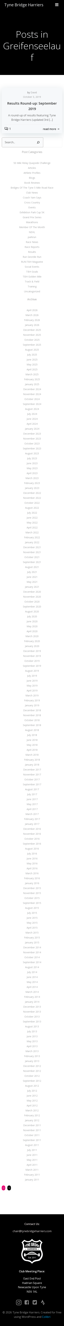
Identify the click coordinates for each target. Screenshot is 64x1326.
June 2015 (32, 917)
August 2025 (32, 349)
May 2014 (32, 982)
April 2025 (32, 369)
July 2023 (32, 458)
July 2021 (32, 572)
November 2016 (32, 833)
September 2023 (32, 448)
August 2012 (32, 1085)
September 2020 (32, 606)
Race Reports (32, 247)
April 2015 (32, 927)
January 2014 (32, 1001)
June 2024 (32, 418)
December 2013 (32, 1006)
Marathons (32, 222)
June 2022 (32, 517)
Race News (32, 242)
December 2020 (32, 591)
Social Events (32, 266)
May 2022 (32, 522)
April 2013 (32, 1046)
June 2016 (32, 858)
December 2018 (32, 710)
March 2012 (32, 1110)
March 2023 (32, 478)
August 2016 (32, 848)
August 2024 (32, 409)
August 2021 (32, 567)
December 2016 (32, 828)
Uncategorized (32, 291)
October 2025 (32, 339)
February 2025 (32, 379)
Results (32, 251)
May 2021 (32, 581)
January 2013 (32, 1061)
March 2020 (32, 636)
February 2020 (32, 641)
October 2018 (32, 720)
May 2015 (32, 922)
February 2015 (32, 937)
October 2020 (32, 601)
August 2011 (32, 1145)
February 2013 (32, 1056)
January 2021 (32, 586)
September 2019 (32, 665)
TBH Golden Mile (32, 276)
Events (32, 207)
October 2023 (32, 443)
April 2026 (32, 310)
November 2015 (32, 893)
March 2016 (32, 873)
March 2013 (32, 1051)
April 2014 (32, 987)
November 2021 (32, 552)
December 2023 (32, 433)
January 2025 (32, 384)
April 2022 (32, 527)
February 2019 (32, 700)
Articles (32, 167)
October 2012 (32, 1075)
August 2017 (32, 789)
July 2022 (32, 512)
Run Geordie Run (32, 256)
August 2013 (32, 1026)
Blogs (32, 177)
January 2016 (32, 883)
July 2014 (32, 972)
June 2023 (32, 463)
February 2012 (32, 1115)
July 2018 (32, 735)
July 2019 (32, 675)
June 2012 (32, 1095)
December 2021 (32, 547)
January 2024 (32, 428)
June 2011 (32, 1155)
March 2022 (32, 532)
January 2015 (32, 942)
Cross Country (32, 202)
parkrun (32, 237)
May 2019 (32, 685)
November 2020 (32, 596)
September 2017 (32, 784)
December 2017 (32, 769)
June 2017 (32, 799)
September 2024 (32, 404)
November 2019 (32, 656)
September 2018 (32, 725)
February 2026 (32, 320)
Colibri (46, 1317)
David (34, 92)
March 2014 (32, 991)
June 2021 (32, 577)
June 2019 (32, 680)
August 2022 (32, 507)
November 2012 (32, 1071)
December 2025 (32, 330)
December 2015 (32, 888)
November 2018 (32, 715)
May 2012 (32, 1100)
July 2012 (32, 1090)
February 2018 (32, 759)
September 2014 (32, 962)
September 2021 (32, 562)
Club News (32, 192)
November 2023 (32, 438)
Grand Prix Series (32, 217)
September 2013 (32, 1021)
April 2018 (32, 749)
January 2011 (32, 1179)
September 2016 (32, 843)
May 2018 (32, 744)
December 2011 (32, 1125)
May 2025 (32, 364)
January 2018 (32, 764)
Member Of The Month (32, 227)
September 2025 (32, 344)
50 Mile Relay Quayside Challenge (32, 163)
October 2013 (32, 1016)
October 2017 (32, 779)
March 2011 (32, 1169)
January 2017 (32, 824)
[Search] (38, 142)
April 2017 (32, 809)
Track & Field (32, 281)
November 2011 (32, 1130)
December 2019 (32, 651)
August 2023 (32, 453)
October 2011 (32, 1135)
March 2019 (32, 695)
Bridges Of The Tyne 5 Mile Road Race (32, 187)
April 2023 (32, 473)
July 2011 (32, 1150)
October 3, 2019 (32, 96)
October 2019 (32, 660)
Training (32, 286)
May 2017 (32, 804)
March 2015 (32, 932)
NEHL (32, 232)
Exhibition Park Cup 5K (32, 212)
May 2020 (32, 626)
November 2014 (32, 952)
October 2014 (32, 957)
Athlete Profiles (32, 172)
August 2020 (32, 611)
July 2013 (32, 1031)
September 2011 (32, 1140)
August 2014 (32, 967)
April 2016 (32, 868)
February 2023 (32, 483)
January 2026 (32, 325)
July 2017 (32, 794)
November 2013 (32, 1011)
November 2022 (32, 497)
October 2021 (32, 557)
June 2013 (32, 1036)
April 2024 (32, 423)
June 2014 (32, 977)
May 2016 (32, 863)
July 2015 (32, 912)
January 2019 (32, 705)
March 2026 (32, 315)
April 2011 (32, 1164)
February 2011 (32, 1174)
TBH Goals (32, 271)
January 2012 (32, 1120)
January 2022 (32, 542)
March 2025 (32, 374)
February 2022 (32, 537)
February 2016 (32, 878)
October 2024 (32, 399)
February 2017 (32, 819)
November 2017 (32, 774)
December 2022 (32, 493)
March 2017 (32, 814)
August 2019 (32, 670)
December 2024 (32, 389)
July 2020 (32, 616)
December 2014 (32, 947)
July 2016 (32, 853)
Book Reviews (32, 182)
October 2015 (32, 898)
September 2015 (32, 903)
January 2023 (32, 488)
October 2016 (32, 838)
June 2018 (32, 740)
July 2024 (32, 413)
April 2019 (32, 690)
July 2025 (32, 354)
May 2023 (32, 468)
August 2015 (32, 907)
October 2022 (32, 502)
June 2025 (32, 359)
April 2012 (32, 1105)
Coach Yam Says (32, 197)
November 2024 (32, 394)
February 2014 (32, 996)
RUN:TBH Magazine (32, 261)
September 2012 (32, 1080)
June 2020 (32, 621)
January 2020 (32, 646)
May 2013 (32, 1041)
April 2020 (32, 631)
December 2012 (32, 1066)
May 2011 (32, 1159)
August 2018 (32, 730)
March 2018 (32, 754)
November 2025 (32, 334)
